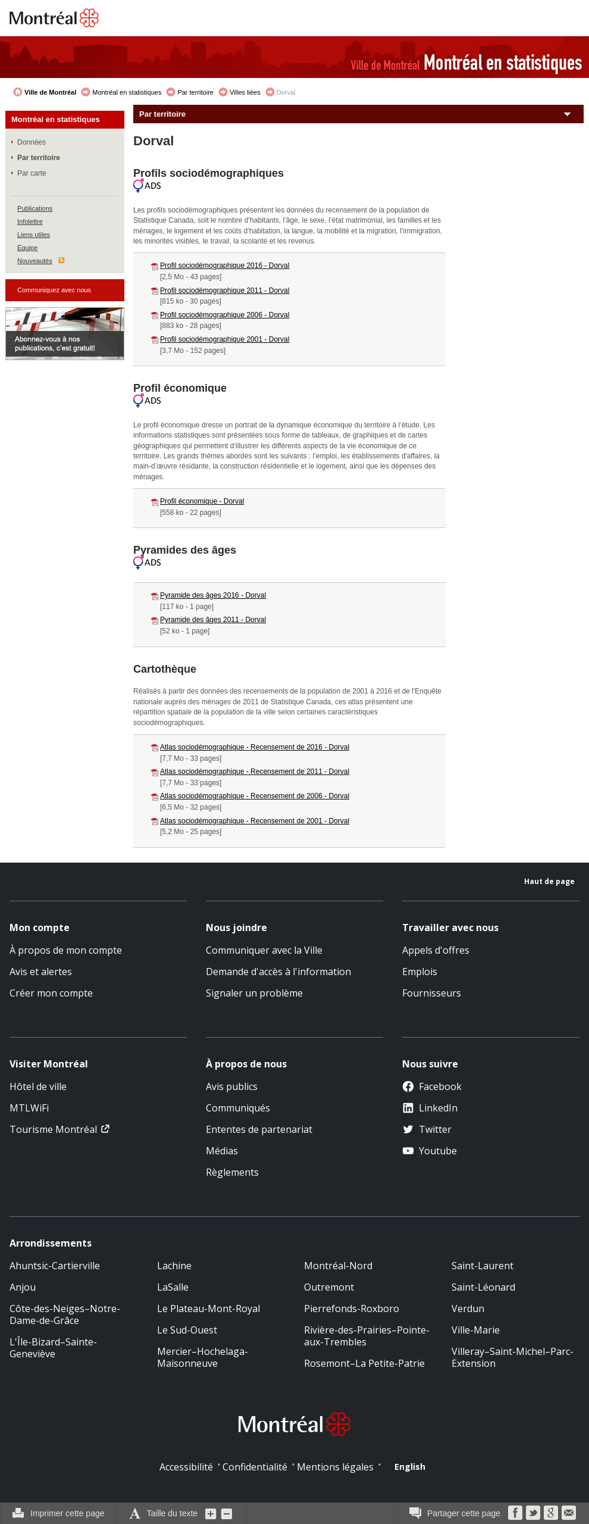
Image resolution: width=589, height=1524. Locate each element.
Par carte (31, 173)
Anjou (23, 1287)
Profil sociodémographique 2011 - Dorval (224, 290)
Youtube (429, 1151)
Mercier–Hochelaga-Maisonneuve (202, 1357)
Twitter (427, 1129)
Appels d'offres (435, 950)
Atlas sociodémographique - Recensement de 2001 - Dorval (254, 821)
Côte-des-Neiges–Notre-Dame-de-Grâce (65, 1314)
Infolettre (30, 221)
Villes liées (245, 92)
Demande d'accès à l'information (278, 971)
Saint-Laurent (482, 1265)
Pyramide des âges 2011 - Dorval (213, 620)
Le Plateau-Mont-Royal (208, 1308)
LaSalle (173, 1287)
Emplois (419, 971)
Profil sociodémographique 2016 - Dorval (224, 265)
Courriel (569, 1513)
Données (31, 142)
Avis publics (232, 1086)
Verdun (468, 1308)
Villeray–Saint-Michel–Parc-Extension (513, 1357)
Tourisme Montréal (53, 1129)
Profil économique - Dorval (202, 501)
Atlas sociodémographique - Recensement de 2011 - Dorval (254, 771)
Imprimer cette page (67, 1513)
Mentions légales (335, 1466)
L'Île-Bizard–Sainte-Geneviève (53, 1347)
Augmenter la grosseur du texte (211, 1513)
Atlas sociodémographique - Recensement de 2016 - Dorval (254, 747)
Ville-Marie (476, 1329)
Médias (222, 1150)
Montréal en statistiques (126, 92)
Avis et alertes (41, 971)
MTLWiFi (29, 1107)
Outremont (329, 1287)
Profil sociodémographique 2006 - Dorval (224, 315)
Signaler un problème (254, 993)
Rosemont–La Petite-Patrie (364, 1363)
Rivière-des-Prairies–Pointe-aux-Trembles (367, 1335)
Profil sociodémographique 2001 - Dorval (224, 339)
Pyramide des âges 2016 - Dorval (213, 595)
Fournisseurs (431, 993)
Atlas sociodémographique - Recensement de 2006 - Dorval (254, 796)
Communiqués (238, 1107)
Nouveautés (34, 260)
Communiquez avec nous (54, 289)
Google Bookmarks (551, 1513)
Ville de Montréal (50, 92)
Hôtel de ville (38, 1086)
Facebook (432, 1086)
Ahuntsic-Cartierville (55, 1265)
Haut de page (549, 881)
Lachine (174, 1265)
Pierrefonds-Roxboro (351, 1308)
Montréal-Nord (338, 1265)
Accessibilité (186, 1466)
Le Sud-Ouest (187, 1329)
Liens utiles (33, 234)
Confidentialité (255, 1466)
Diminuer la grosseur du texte (227, 1513)
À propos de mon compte (66, 950)
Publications (34, 208)
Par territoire (195, 92)
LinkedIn (430, 1108)
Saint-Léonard (483, 1287)
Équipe (27, 247)
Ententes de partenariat (259, 1129)
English (409, 1466)
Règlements (232, 1172)
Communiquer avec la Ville (264, 950)
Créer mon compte (51, 993)
